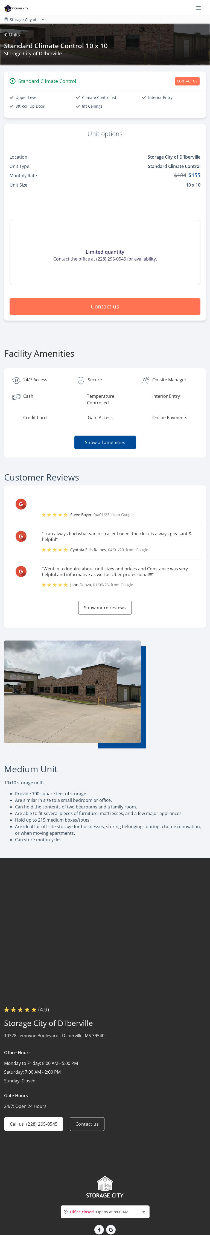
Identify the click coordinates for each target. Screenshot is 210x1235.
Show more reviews (105, 608)
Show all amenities (105, 442)
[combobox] (105, 1211)
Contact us (105, 306)
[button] (99, 1229)
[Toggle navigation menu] (201, 7)
